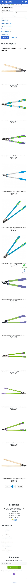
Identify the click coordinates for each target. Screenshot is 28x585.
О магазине (7, 528)
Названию (14, 48)
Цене (20, 48)
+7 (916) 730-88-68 (15, 4)
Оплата (7, 532)
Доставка (7, 530)
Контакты (7, 544)
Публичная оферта (7, 538)
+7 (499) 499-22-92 (5, 4)
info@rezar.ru (24, 4)
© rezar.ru (14, 582)
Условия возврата (7, 536)
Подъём (7, 534)
